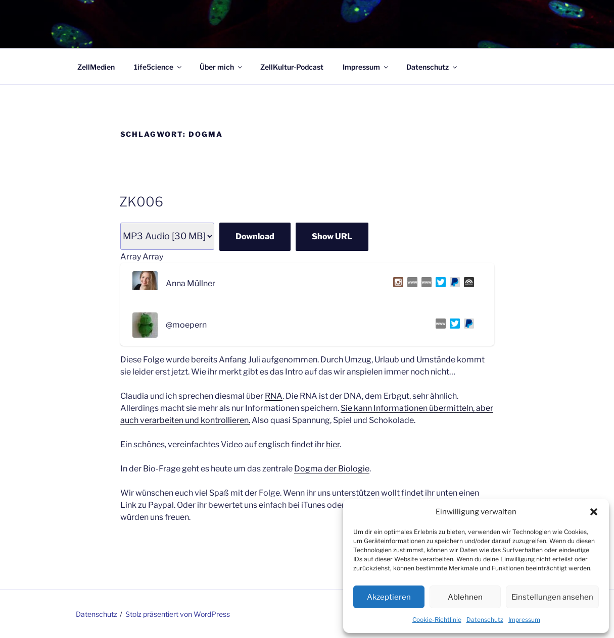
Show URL (332, 236)
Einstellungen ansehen (552, 597)
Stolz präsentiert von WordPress (177, 614)
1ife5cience (158, 67)
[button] (594, 512)
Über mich (222, 67)
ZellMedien (96, 67)
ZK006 (141, 201)
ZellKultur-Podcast (291, 67)
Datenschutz (484, 619)
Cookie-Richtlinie (436, 619)
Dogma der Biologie (331, 468)
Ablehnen (465, 597)
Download (254, 236)
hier (333, 444)
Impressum (524, 619)
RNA (273, 396)
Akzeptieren (389, 597)
